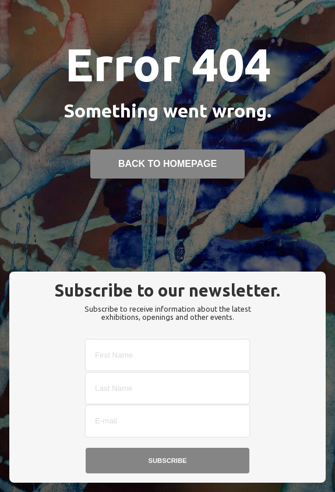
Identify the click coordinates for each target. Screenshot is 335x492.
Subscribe (168, 460)
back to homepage (167, 164)
